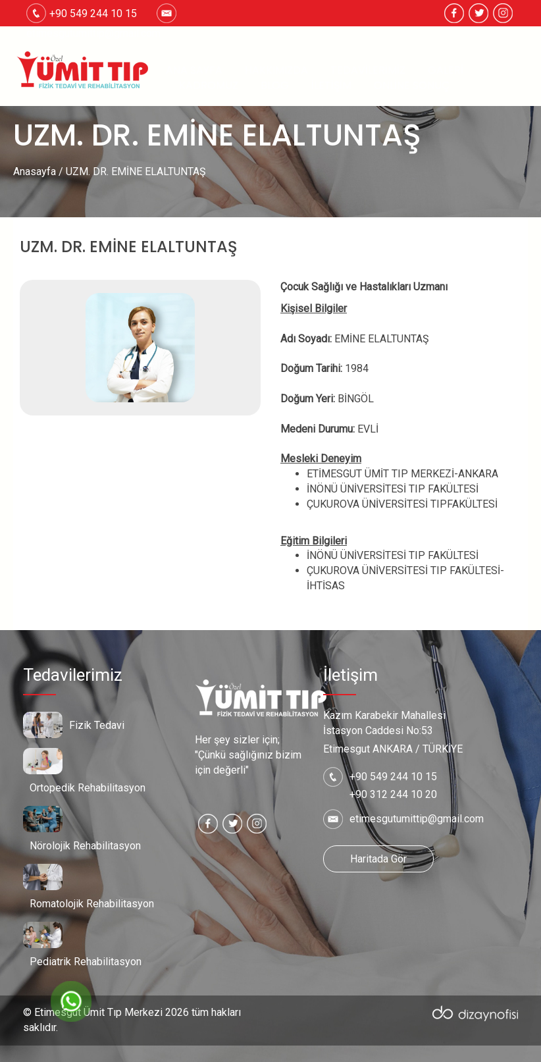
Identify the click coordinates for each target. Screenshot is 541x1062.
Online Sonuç (412, 85)
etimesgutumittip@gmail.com (93, 33)
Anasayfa (34, 171)
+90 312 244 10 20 (393, 794)
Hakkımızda (276, 70)
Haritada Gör (378, 859)
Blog (275, 85)
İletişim (331, 85)
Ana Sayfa (194, 70)
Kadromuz (208, 85)
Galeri (445, 70)
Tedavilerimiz (367, 70)
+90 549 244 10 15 (393, 776)
